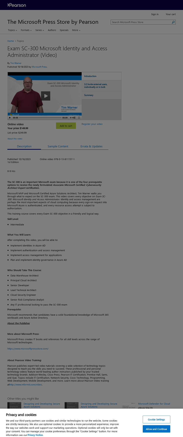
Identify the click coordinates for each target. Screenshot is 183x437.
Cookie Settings (156, 422)
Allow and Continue (156, 431)
